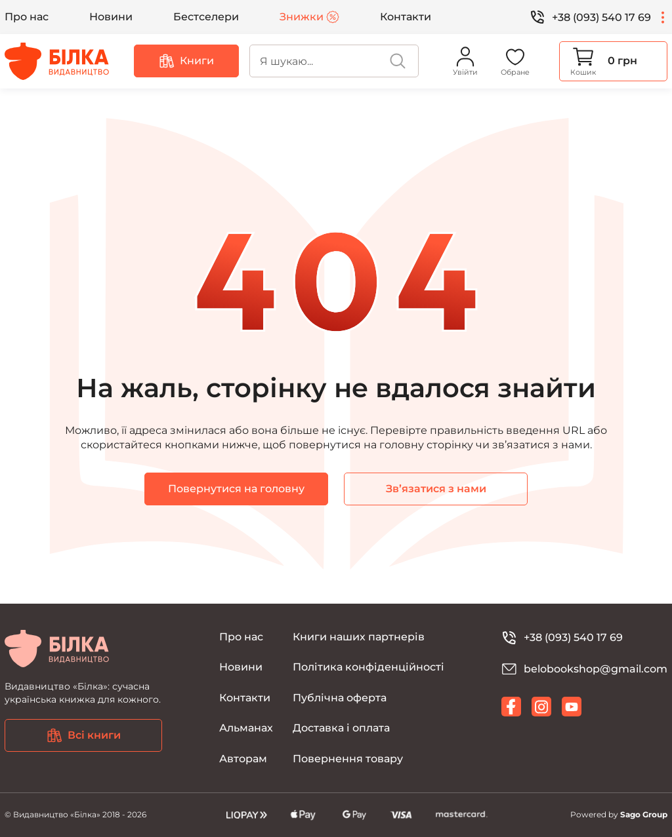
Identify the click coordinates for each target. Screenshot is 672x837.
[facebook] (511, 706)
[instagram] (541, 706)
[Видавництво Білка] (57, 61)
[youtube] (571, 706)
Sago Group (643, 814)
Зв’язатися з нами (436, 488)
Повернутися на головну (236, 488)
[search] (334, 61)
